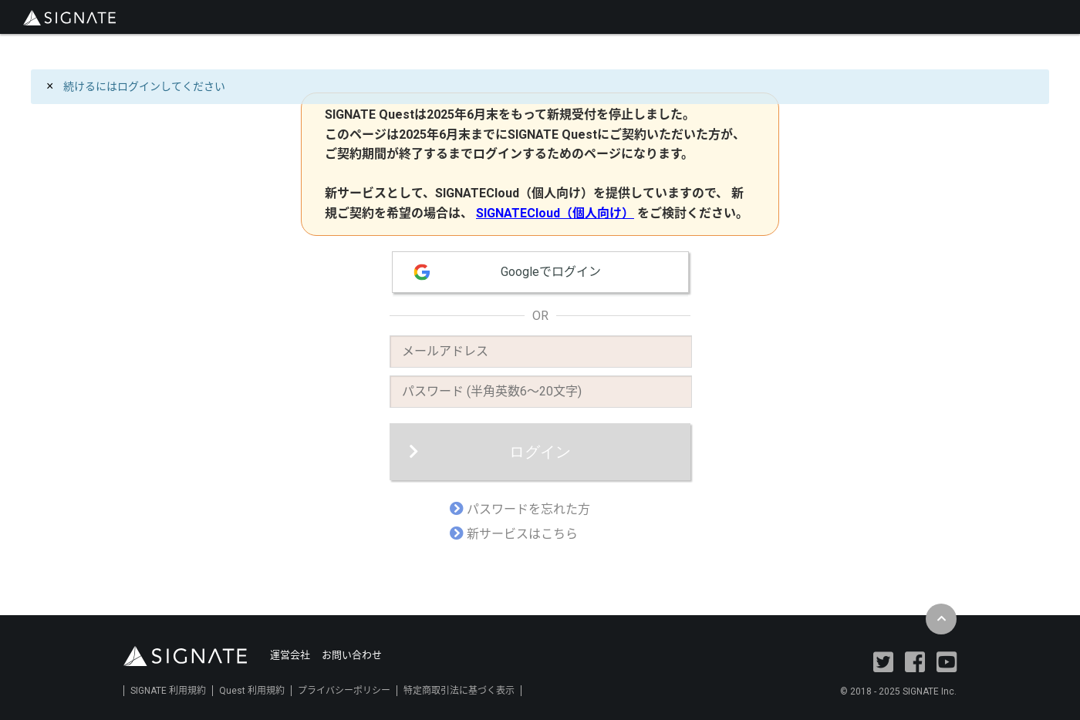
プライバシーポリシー (344, 690)
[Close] (49, 86)
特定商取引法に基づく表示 (459, 690)
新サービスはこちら (522, 534)
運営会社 (290, 655)
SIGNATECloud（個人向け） (555, 213)
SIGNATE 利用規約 (168, 690)
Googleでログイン (551, 271)
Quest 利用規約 (252, 690)
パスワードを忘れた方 (528, 509)
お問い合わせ (352, 655)
